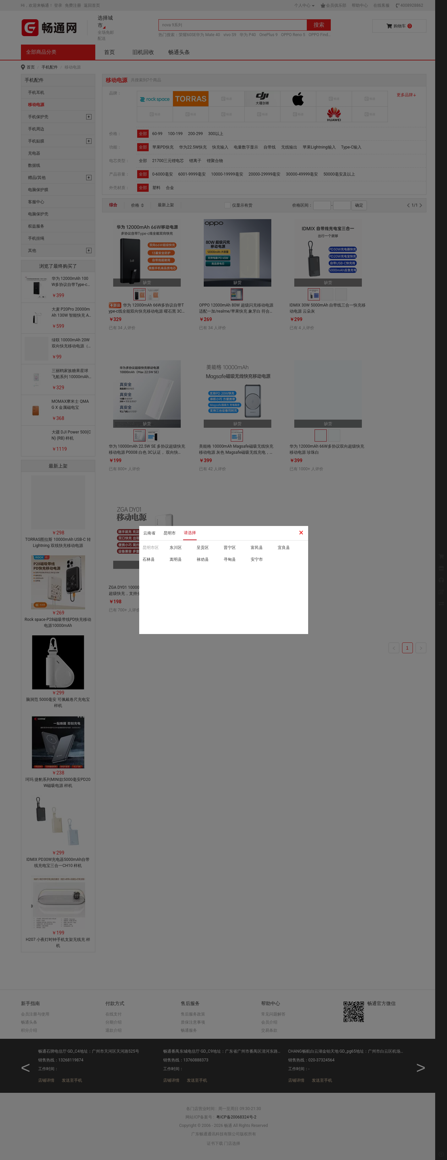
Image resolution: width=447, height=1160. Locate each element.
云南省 (149, 533)
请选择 (190, 532)
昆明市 (170, 533)
